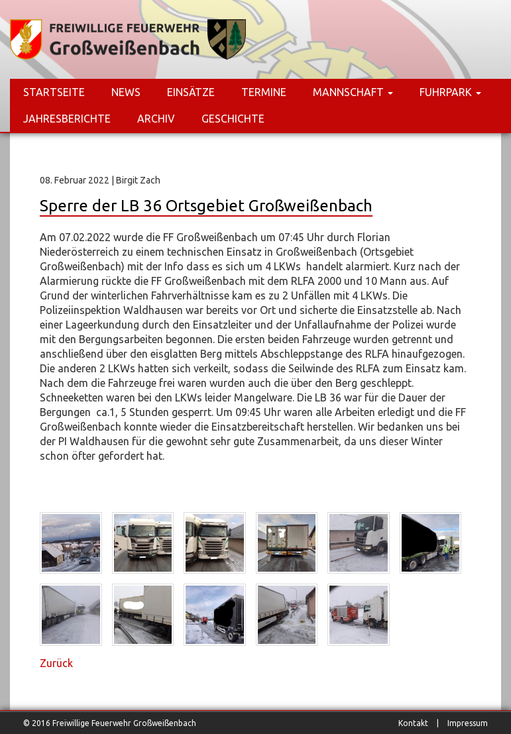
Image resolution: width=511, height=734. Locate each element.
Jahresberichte (67, 119)
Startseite (54, 92)
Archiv (156, 119)
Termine (263, 92)
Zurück (56, 663)
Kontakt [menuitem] (413, 723)
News (126, 92)
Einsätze (191, 92)
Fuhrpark (450, 92)
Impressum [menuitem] (467, 723)
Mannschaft (353, 92)
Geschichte (232, 119)
